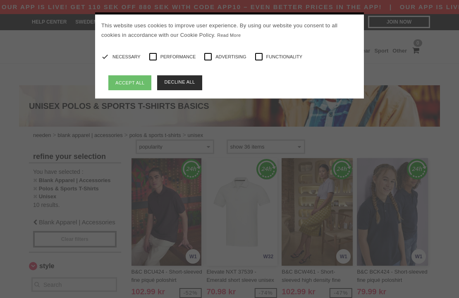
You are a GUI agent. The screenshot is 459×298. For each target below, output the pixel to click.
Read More (229, 35)
